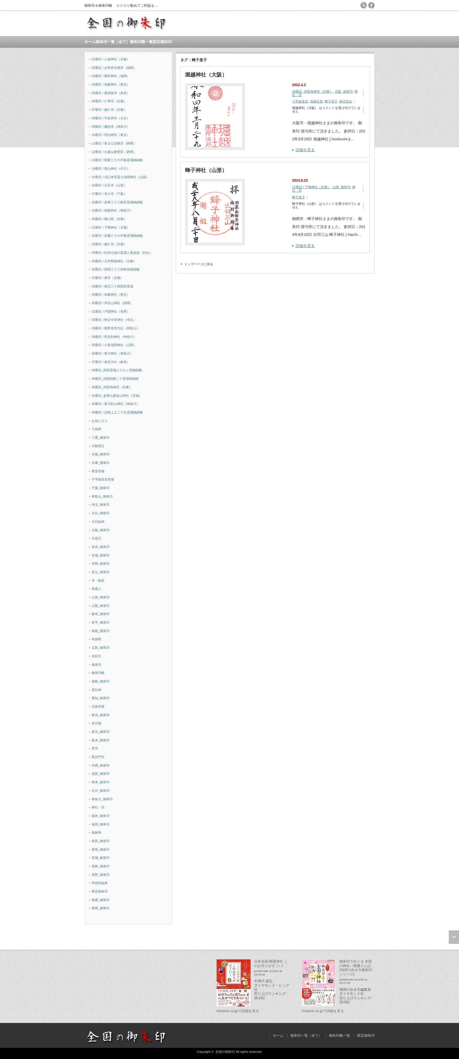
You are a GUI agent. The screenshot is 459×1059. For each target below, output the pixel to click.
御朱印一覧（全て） (113, 42)
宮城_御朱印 (100, 555)
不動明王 (98, 446)
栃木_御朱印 (100, 740)
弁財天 (96, 656)
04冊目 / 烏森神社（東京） (111, 84)
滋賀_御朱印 (100, 773)
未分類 (96, 723)
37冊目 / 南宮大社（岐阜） (111, 362)
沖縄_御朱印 (100, 765)
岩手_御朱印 (100, 622)
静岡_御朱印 (100, 908)
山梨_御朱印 (100, 605)
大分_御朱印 (100, 513)
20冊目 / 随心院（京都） (109, 219)
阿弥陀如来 (100, 883)
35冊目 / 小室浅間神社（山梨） (114, 345)
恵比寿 (96, 690)
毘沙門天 (98, 757)
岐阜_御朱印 (100, 614)
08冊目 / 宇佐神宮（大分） (111, 118)
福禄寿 (96, 832)
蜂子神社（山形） (206, 170)
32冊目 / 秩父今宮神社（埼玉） (114, 319)
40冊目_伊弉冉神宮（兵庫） (312, 91)
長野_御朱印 (100, 874)
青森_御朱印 (100, 900)
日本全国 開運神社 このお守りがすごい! (271, 963)
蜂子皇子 (331, 101)
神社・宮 (98, 807)
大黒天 (96, 538)
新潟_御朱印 (100, 715)
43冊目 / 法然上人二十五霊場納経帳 (117, 412)
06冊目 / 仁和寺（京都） (109, 101)
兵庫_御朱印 (100, 462)
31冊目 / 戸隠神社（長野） (111, 311)
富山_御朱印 (100, 572)
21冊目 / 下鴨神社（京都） (311, 187)
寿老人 (96, 588)
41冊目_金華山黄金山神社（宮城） (117, 395)
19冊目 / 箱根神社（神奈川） (112, 210)
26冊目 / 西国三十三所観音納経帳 (116, 269)
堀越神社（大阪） (206, 75)
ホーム (90, 42)
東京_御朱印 (100, 731)
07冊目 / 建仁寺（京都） (109, 109)
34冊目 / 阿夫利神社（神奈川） (114, 336)
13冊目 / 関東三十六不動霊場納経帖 (117, 160)
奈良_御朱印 (100, 547)
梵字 (95, 748)
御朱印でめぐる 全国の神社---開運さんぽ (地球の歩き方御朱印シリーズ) (355, 967)
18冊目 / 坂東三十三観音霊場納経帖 (117, 202)
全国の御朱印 (225, 1051)
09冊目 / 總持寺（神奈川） (111, 126)
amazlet (274, 971)
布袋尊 (96, 639)
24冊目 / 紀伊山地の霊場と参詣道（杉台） (122, 252)
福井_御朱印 (100, 816)
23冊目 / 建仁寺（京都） (109, 244)
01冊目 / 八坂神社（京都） (111, 59)
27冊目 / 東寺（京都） (108, 278)
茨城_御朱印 (100, 857)
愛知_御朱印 (100, 698)
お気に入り (100, 421)
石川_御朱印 (100, 790)
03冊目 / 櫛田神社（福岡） (111, 76)
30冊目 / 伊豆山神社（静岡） (112, 303)
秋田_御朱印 (100, 841)
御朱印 (96, 664)
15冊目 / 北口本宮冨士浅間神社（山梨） (120, 177)
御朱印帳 (98, 673)
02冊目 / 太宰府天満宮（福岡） (114, 67)
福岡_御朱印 (100, 824)
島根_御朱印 (100, 631)
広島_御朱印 (100, 647)
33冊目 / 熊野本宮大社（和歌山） (116, 328)
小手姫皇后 (300, 101)
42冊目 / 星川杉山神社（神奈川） (116, 404)
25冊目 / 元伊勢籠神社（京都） (114, 261)
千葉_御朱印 (100, 488)
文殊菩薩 (98, 706)
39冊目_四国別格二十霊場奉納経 (115, 378)
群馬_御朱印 (100, 849)
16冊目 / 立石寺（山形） (109, 185)
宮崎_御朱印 (100, 563)
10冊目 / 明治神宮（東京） (111, 135)
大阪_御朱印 (343, 91)
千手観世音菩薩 (103, 479)
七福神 (96, 429)
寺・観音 (98, 580)
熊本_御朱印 (100, 782)
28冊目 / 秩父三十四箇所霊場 (112, 286)
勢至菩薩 (98, 471)
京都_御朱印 (100, 454)
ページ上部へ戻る (454, 937)
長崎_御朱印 (100, 866)
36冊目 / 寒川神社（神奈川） (112, 353)
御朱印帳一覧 (141, 42)
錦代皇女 (345, 101)
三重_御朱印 (100, 437)
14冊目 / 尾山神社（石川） (111, 168)
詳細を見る (305, 150)
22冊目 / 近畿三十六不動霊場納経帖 (117, 235)
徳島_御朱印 (100, 681)
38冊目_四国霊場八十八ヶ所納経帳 (117, 370)
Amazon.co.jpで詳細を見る (238, 1011)
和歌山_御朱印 (102, 496)
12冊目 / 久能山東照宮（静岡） (114, 152)
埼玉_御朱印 (100, 504)
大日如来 (98, 521)
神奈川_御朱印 (102, 799)
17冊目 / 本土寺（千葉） (109, 193)
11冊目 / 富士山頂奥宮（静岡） (114, 143)
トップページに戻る (198, 264)
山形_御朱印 (341, 187)
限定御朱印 (162, 42)
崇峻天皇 (316, 101)
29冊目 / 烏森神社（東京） (111, 294)
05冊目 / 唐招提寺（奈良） (111, 93)
